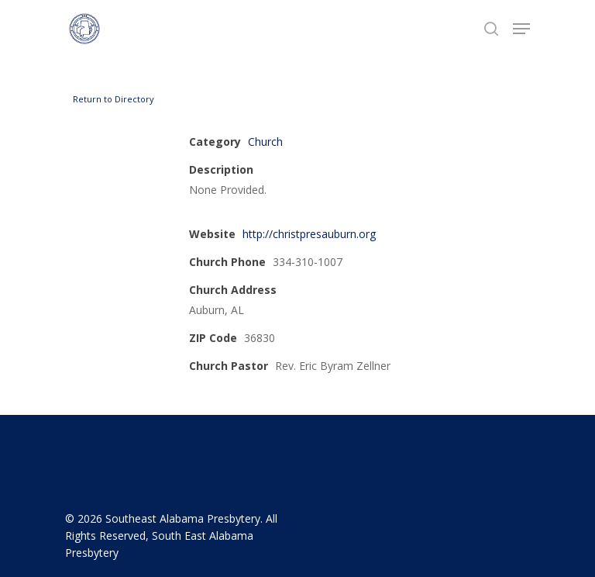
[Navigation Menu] (521, 28)
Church (265, 141)
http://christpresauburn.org (309, 233)
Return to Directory (113, 99)
